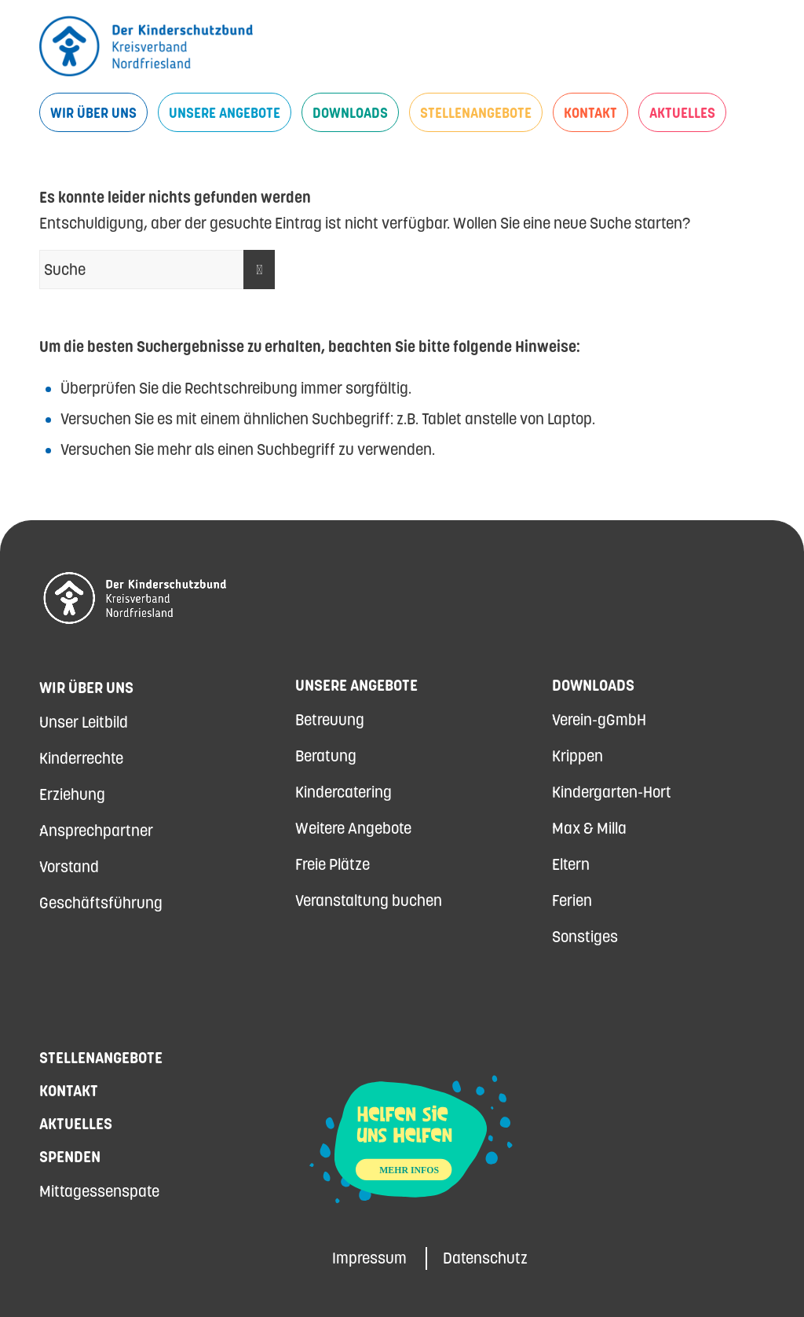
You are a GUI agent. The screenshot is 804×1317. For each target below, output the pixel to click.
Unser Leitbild (83, 722)
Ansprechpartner (96, 830)
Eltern (571, 864)
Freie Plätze (332, 864)
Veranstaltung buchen (368, 900)
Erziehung (72, 794)
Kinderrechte (81, 758)
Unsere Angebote (356, 685)
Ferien (572, 900)
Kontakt (68, 1090)
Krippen (577, 756)
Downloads (593, 685)
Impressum (369, 1258)
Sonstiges (585, 936)
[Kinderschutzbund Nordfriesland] (146, 46)
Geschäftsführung (101, 903)
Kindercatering (343, 792)
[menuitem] (93, 112)
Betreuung (329, 720)
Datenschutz (485, 1258)
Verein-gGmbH (599, 720)
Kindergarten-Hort (611, 792)
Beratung (325, 756)
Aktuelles (75, 1123)
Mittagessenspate (99, 1191)
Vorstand (69, 867)
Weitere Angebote (353, 828)
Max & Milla (589, 828)
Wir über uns (86, 687)
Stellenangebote (101, 1057)
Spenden (69, 1156)
